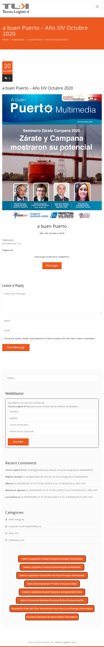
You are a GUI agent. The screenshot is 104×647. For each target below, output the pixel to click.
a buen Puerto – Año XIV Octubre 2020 (37, 88)
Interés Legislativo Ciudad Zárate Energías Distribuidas (52, 567)
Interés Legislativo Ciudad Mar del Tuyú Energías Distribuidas (52, 575)
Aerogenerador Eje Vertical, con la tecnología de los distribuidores (61, 470)
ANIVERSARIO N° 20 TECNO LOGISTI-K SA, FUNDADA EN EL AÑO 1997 (51, 483)
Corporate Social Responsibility (23, 526)
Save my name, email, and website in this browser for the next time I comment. (50, 338)
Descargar (52, 265)
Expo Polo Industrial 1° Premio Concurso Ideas (52, 583)
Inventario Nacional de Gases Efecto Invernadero (52, 617)
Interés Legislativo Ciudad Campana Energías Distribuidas (52, 558)
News (11, 533)
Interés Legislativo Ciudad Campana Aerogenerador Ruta (52, 592)
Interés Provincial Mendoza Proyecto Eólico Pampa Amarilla (52, 600)
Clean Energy (15, 519)
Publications (18, 39)
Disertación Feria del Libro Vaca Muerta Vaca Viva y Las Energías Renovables (52, 608)
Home (5, 39)
